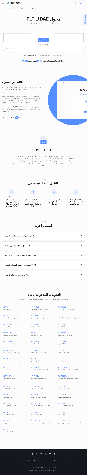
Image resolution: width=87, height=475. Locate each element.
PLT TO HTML (62, 395)
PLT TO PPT (7, 421)
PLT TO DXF (62, 307)
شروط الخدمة (36, 55)
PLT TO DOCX (35, 403)
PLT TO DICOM (8, 350)
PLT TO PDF (7, 307)
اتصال (48, 470)
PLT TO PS (6, 429)
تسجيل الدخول (80, 3)
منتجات (28, 460)
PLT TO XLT (7, 376)
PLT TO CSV (7, 386)
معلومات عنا (62, 460)
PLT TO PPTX (35, 421)
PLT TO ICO (34, 333)
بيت (23, 460)
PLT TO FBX (62, 350)
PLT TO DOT (62, 403)
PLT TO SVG (35, 307)
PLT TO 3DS (7, 359)
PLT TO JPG (62, 316)
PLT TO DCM (62, 341)
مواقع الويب (53, 460)
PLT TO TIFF (7, 316)
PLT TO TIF (34, 316)
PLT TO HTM (35, 395)
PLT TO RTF (7, 412)
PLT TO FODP (62, 421)
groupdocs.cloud (50, 28)
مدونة (47, 460)
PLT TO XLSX (62, 367)
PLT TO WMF (7, 341)
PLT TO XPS (62, 386)
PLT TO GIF (61, 324)
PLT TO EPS (35, 386)
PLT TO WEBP (35, 350)
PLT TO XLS (35, 367)
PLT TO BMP (7, 333)
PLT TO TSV (35, 376)
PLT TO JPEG (7, 324)
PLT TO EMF (35, 341)
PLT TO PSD (62, 333)
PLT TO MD (62, 412)
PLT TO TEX (7, 395)
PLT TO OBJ (62, 359)
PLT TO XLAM (62, 376)
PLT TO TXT (35, 412)
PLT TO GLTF (35, 359)
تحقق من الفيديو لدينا (8, 117)
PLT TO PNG (35, 324)
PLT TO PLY (7, 367)
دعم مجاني (35, 460)
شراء (42, 460)
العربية (56, 470)
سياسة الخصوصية (33, 470)
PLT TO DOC (7, 403)
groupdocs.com (41, 28)
